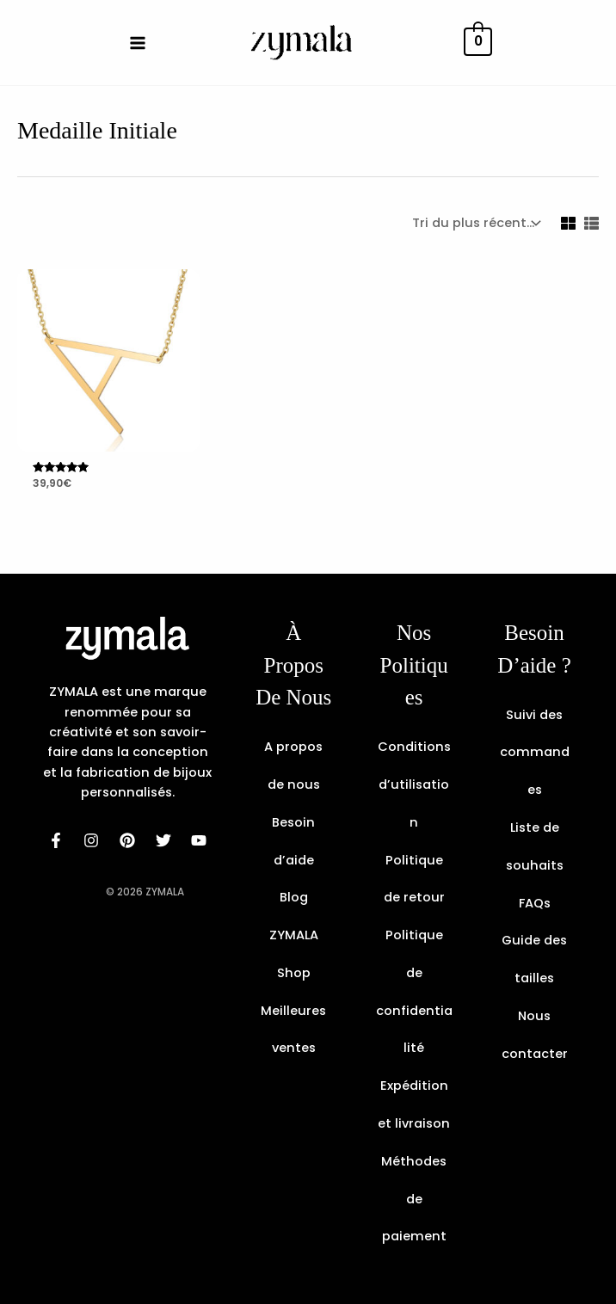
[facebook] (56, 840)
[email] (200, 840)
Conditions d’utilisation (414, 784)
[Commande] (475, 223)
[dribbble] (163, 840)
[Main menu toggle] (137, 42)
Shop (294, 972)
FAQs (535, 903)
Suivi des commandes (535, 752)
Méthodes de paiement (414, 1199)
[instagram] (92, 840)
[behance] (127, 840)
